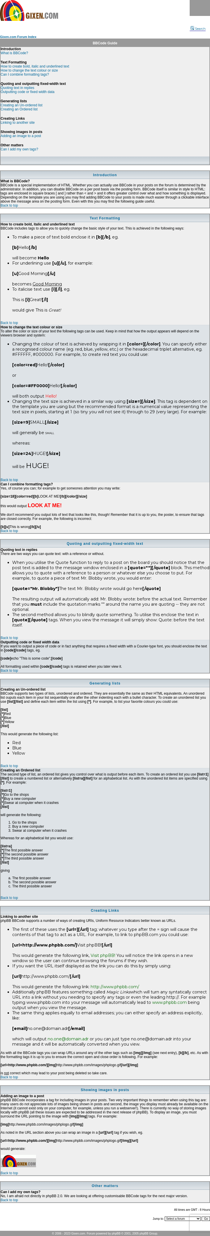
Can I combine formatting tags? (25, 74)
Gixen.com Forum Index (18, 37)
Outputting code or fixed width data (27, 92)
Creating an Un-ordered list (21, 105)
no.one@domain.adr (68, 1039)
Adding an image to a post (21, 136)
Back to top (9, 205)
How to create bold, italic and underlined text (35, 66)
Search (198, 29)
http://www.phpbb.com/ (115, 986)
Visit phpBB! (103, 955)
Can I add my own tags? (19, 149)
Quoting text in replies (17, 88)
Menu (200, 8)
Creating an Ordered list (19, 109)
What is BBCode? (14, 53)
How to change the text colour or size (29, 70)
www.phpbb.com (169, 1002)
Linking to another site (18, 123)
